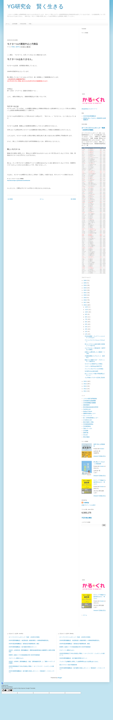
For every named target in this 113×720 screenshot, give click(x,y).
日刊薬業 (85, 430)
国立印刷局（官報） (89, 422)
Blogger (60, 677)
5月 (86, 324)
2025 (85, 283)
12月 (86, 307)
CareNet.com (87, 409)
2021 (85, 292)
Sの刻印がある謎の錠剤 (91, 371)
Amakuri (102, 448)
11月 (86, 309)
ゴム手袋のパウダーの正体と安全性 (95, 377)
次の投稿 (10, 199)
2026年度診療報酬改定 (89, 116)
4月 (86, 326)
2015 (85, 381)
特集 (30, 23)
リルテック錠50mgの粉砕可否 (93, 366)
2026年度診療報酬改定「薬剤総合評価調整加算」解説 (24, 643)
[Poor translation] (10, 690)
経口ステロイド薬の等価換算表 (68, 664)
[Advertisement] (39, 32)
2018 (85, 300)
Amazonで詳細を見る (100, 456)
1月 (86, 334)
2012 (85, 388)
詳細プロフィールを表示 (88, 505)
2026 (85, 280)
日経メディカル (87, 428)
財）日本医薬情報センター (90, 417)
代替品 (13, 46)
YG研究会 (86, 502)
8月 (86, 317)
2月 (86, 331)
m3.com (85, 435)
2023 (85, 288)
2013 (85, 386)
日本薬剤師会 (87, 426)
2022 (85, 290)
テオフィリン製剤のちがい (16, 658)
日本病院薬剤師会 (88, 424)
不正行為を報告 (87, 518)
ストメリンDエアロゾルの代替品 (94, 368)
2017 (85, 302)
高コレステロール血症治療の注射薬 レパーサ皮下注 (95, 344)
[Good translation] (4, 690)
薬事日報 (85, 432)
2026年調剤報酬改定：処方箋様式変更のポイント (23, 647)
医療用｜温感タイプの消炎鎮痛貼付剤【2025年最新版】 (24, 655)
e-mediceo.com (87, 420)
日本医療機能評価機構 (89, 402)
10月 (86, 312)
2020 (85, 295)
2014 (85, 383)
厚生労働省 (86, 437)
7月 (86, 319)
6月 (86, 321)
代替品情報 (23, 23)
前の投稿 (73, 199)
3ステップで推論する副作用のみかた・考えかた (100, 482)
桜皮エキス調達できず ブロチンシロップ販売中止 (95, 360)
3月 (86, 329)
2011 (85, 391)
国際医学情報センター (89, 413)
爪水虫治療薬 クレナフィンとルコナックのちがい (95, 336)
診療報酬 (14, 23)
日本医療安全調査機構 (89, 400)
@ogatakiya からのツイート (89, 108)
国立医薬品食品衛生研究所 (90, 407)
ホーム (8, 23)
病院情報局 (86, 405)
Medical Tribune (87, 411)
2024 (85, 285)
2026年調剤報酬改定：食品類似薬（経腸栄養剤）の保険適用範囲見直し (29, 640)
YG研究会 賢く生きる (35, 6)
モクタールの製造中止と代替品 (93, 364)
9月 (86, 314)
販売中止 (18, 46)
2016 (85, 305)
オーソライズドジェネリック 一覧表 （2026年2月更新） (25, 637)
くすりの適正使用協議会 (90, 398)
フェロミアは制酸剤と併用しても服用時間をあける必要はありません (78, 661)
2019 (85, 297)
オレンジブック (87, 415)
